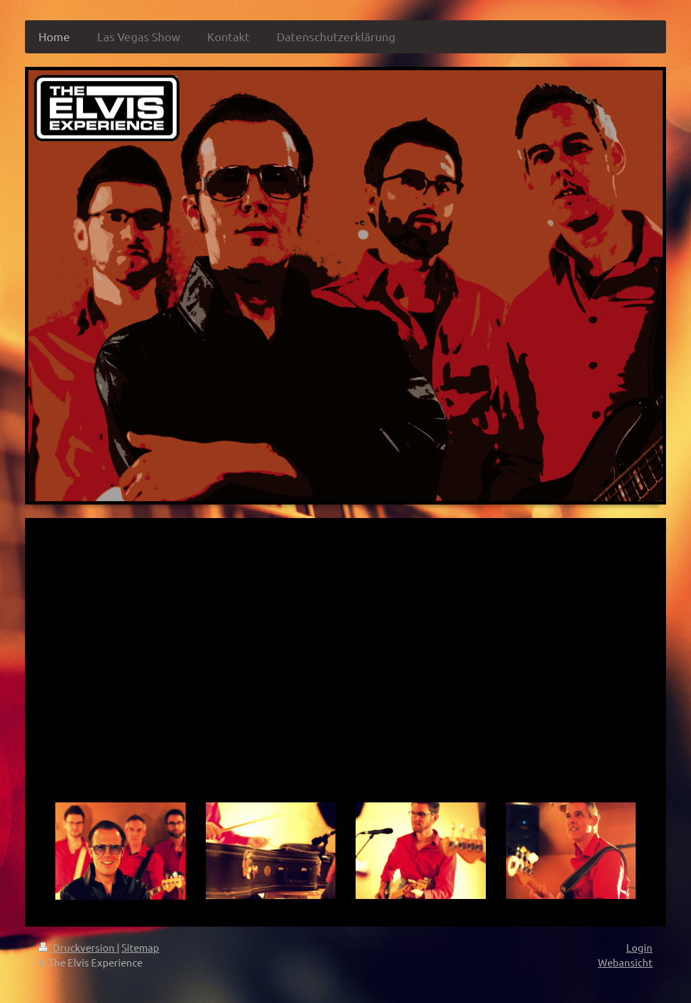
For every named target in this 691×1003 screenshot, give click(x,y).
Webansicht (625, 962)
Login (639, 947)
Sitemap (140, 947)
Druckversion (77, 947)
